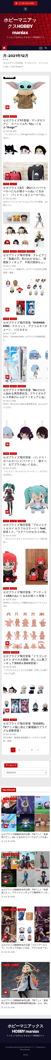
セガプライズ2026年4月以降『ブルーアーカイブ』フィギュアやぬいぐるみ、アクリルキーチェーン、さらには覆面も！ (25, 948)
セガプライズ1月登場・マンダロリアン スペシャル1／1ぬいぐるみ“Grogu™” (24, 124)
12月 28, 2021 (11, 131)
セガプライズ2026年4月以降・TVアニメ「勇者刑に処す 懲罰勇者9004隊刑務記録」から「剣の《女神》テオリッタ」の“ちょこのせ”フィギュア (25, 1003)
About (25, 1055)
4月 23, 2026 (9, 952)
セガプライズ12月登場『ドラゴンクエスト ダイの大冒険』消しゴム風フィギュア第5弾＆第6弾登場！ (25, 660)
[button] (46, 48)
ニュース (13, 116)
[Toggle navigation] (41, 48)
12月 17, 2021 (11, 266)
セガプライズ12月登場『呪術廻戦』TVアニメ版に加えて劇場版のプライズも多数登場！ (25, 727)
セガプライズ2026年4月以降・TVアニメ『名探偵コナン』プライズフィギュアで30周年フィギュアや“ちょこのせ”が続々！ (25, 892)
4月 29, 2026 (9, 841)
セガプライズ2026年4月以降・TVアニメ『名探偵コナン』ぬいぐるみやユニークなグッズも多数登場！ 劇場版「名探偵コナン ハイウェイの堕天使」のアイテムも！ (25, 838)
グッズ (6, 116)
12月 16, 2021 (11, 468)
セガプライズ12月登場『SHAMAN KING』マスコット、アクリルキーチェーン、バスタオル (25, 326)
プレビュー (31, 251)
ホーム (5, 59)
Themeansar (25, 1049)
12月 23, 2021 (11, 198)
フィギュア (22, 251)
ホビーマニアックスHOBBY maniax (20, 26)
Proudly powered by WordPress (18, 1047)
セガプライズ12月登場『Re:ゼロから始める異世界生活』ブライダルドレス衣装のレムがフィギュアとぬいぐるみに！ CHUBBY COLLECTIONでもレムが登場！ (25, 397)
